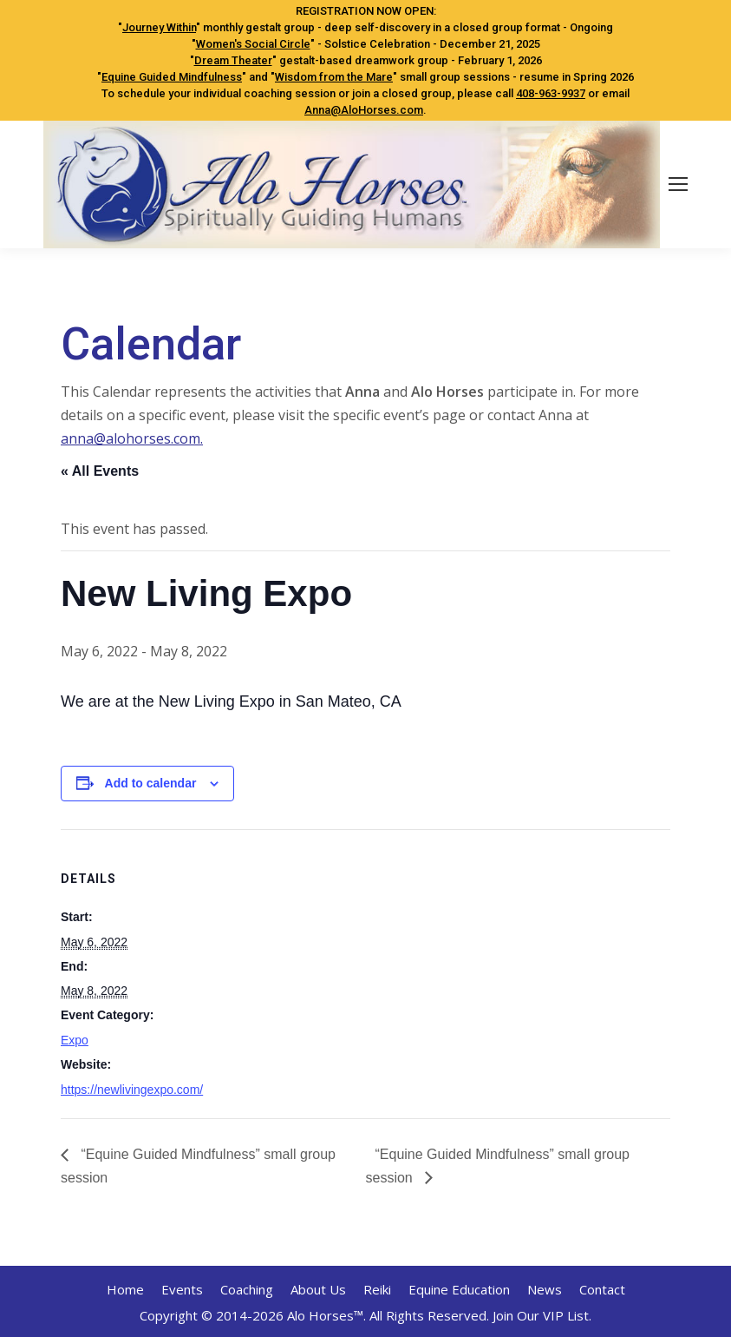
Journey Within (159, 27)
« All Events (100, 471)
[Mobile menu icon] (678, 184)
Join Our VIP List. (542, 1315)
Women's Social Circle (253, 43)
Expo (74, 1040)
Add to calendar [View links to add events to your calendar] (151, 783)
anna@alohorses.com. (132, 438)
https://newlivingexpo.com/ (132, 1090)
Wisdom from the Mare (334, 76)
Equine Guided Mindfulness (171, 76)
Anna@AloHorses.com (363, 109)
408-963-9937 (550, 93)
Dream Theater (233, 60)
